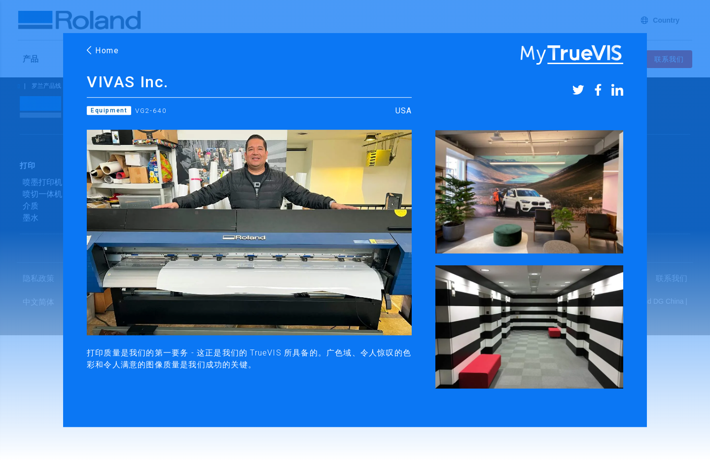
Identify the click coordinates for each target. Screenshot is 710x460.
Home (103, 50)
